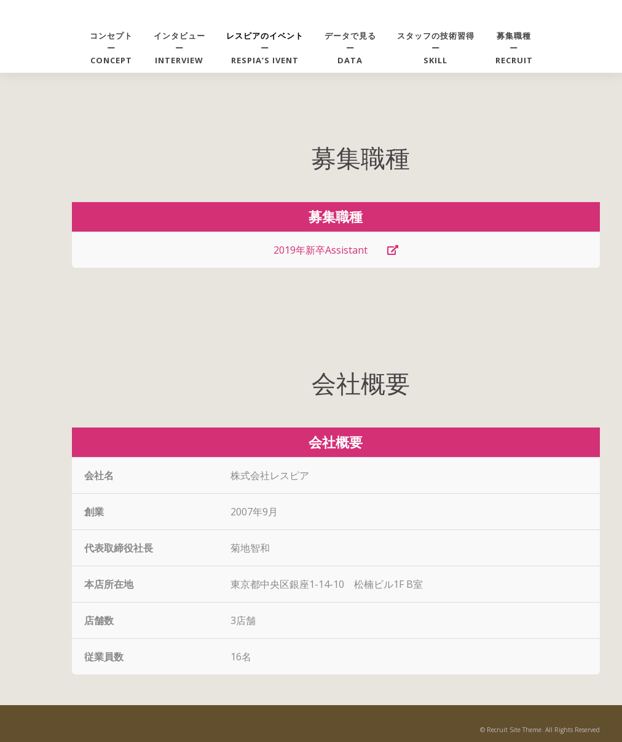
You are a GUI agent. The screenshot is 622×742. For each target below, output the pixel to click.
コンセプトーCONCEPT (111, 48)
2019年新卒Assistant (336, 250)
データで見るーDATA (350, 48)
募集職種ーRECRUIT (514, 48)
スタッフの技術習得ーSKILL (435, 48)
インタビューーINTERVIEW (179, 48)
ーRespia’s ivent (265, 48)
